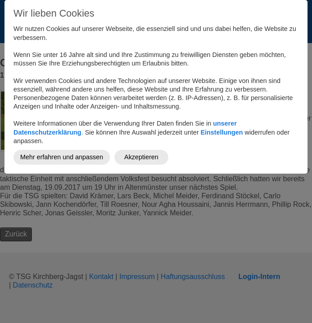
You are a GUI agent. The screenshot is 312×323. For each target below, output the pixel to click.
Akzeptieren (141, 157)
